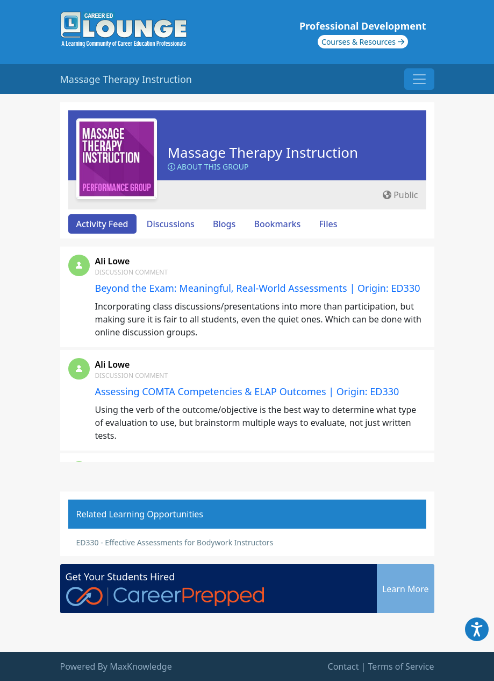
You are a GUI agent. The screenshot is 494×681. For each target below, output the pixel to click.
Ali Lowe (112, 261)
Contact (343, 666)
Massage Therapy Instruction (263, 152)
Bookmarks (277, 224)
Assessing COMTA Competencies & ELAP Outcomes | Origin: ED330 (247, 391)
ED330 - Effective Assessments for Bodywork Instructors (175, 542)
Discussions (171, 224)
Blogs (224, 224)
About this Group (208, 167)
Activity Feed (102, 224)
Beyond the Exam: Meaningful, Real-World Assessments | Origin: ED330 (257, 288)
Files (328, 224)
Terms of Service (401, 666)
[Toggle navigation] (419, 79)
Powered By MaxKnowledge (116, 666)
